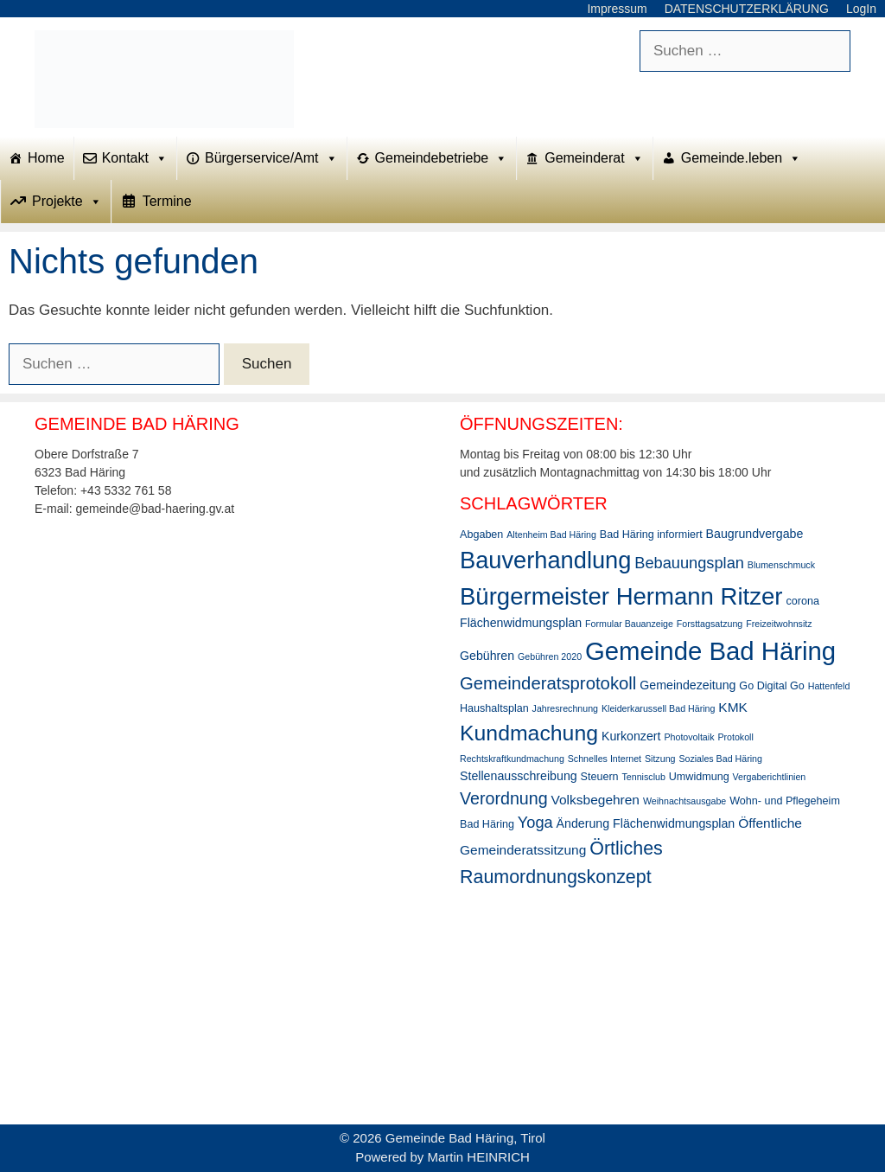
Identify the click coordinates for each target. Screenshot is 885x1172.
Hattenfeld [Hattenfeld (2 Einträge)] (829, 686)
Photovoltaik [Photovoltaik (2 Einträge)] (689, 737)
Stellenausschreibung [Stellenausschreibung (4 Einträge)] (518, 776)
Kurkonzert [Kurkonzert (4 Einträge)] (631, 736)
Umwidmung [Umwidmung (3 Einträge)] (699, 777)
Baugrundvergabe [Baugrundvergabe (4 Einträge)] (755, 534)
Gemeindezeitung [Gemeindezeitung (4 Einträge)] (687, 685)
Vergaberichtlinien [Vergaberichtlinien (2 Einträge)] (769, 777)
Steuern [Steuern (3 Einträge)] (600, 777)
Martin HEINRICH (479, 1157)
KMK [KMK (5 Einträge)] (733, 707)
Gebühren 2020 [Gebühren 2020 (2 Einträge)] (550, 656)
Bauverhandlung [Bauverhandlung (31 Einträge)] (545, 560)
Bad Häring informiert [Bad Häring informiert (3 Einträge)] (651, 534)
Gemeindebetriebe (441, 158)
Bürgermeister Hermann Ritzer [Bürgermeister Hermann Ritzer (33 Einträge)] (621, 596)
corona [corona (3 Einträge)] (802, 601)
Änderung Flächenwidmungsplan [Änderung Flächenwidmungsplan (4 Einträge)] (646, 823)
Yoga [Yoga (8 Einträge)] (535, 822)
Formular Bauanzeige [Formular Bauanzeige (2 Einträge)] (629, 623)
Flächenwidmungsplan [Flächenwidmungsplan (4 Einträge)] (521, 623)
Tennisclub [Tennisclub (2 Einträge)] (643, 777)
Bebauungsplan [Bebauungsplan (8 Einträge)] (689, 563)
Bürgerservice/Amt (271, 158)
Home (46, 158)
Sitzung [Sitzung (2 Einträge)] (660, 758)
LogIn (861, 9)
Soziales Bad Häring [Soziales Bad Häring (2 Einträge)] (720, 758)
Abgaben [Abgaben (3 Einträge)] (481, 534)
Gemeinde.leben (741, 158)
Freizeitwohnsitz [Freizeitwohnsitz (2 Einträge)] (779, 623)
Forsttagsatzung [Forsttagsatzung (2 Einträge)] (709, 623)
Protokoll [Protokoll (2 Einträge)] (735, 737)
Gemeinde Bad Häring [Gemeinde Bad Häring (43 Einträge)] (710, 651)
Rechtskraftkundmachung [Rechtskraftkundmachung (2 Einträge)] (512, 758)
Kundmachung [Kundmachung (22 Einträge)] (529, 733)
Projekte (67, 201)
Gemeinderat (594, 158)
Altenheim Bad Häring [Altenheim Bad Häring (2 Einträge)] (551, 534)
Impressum (616, 9)
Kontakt (135, 158)
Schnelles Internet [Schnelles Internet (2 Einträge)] (604, 758)
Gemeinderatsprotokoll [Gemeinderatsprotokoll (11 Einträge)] (548, 683)
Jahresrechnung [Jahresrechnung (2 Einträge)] (565, 708)
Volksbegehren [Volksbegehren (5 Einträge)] (595, 799)
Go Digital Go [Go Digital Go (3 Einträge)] (772, 686)
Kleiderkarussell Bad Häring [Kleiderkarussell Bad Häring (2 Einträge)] (659, 708)
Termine (167, 201)
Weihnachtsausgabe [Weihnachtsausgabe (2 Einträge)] (684, 801)
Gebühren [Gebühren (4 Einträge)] (487, 656)
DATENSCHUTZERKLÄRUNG (747, 9)
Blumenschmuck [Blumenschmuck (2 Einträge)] (781, 565)
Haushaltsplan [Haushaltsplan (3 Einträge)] (494, 708)
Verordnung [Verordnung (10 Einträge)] (504, 798)
